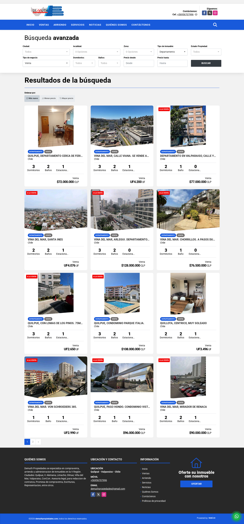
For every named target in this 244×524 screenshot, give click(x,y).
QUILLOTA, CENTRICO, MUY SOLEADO (183, 323)
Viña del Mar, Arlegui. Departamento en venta (122, 239)
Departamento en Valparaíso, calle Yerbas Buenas (188, 156)
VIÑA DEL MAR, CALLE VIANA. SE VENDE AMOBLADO (122, 156)
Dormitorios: (78, 58)
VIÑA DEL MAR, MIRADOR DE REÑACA (183, 407)
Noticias (95, 24)
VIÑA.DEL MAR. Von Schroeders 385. (52, 407)
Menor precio (49, 98)
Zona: (126, 46)
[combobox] (46, 52)
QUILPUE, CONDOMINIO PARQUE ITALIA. (119, 323)
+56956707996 (185, 14)
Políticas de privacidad (154, 501)
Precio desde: (130, 58)
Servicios (78, 24)
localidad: (77, 46)
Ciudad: (26, 46)
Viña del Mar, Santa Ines (45, 239)
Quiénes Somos (116, 24)
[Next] (38, 442)
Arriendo (60, 24)
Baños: (101, 58)
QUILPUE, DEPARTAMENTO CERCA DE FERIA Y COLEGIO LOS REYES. (56, 156)
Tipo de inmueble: (165, 46)
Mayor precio (66, 98)
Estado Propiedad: (199, 46)
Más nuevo (32, 98)
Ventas (44, 24)
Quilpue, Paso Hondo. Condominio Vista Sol (122, 407)
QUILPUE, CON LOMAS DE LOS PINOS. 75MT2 (56, 323)
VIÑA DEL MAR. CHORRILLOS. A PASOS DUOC (188, 239)
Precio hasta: (163, 58)
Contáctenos (140, 24)
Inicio (30, 24)
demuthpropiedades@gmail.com (108, 488)
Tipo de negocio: (30, 58)
